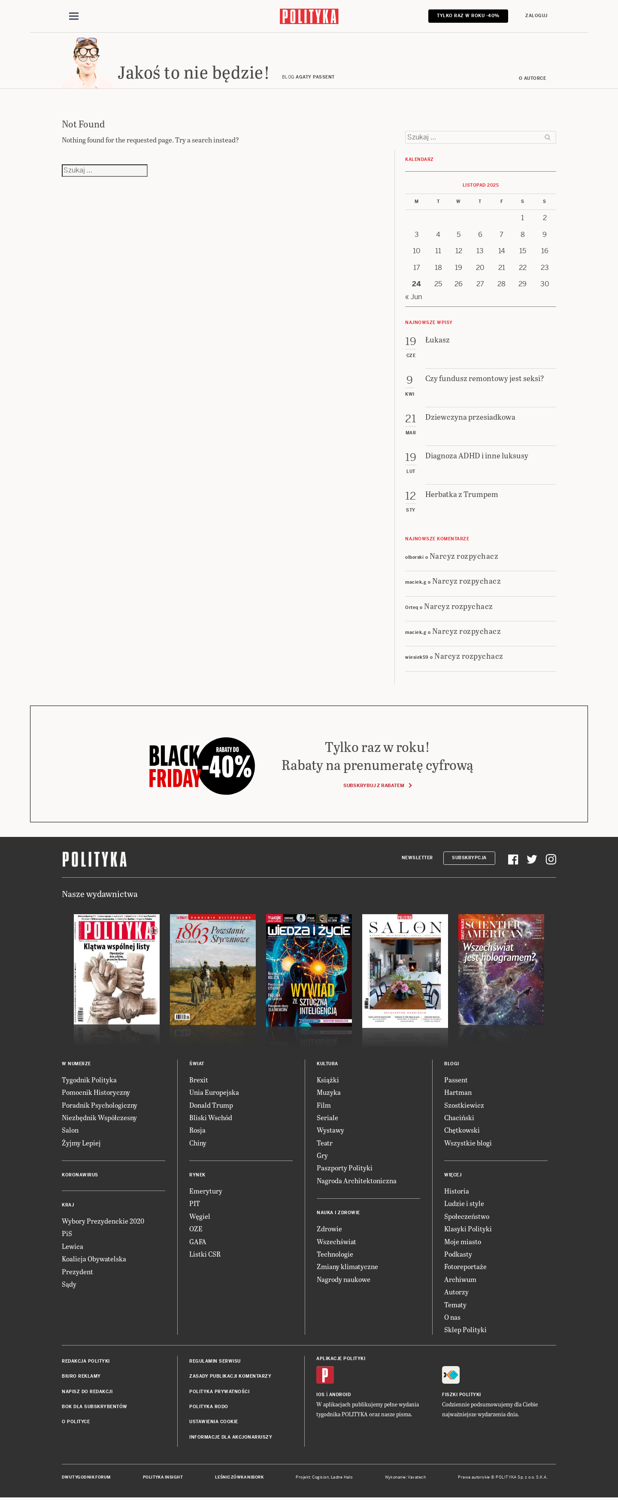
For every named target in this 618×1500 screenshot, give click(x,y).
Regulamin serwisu (215, 1361)
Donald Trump (211, 1105)
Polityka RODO (208, 1406)
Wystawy (330, 1130)
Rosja (197, 1130)
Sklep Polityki (465, 1329)
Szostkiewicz (464, 1105)
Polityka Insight (163, 1477)
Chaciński (459, 1117)
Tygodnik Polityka (89, 1080)
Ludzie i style (464, 1203)
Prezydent (77, 1271)
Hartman (458, 1092)
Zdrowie (329, 1228)
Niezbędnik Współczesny (99, 1117)
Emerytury (205, 1191)
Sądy (69, 1284)
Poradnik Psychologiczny (99, 1105)
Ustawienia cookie (213, 1421)
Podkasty (458, 1254)
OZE (196, 1228)
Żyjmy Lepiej (81, 1143)
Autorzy (456, 1292)
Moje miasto (462, 1241)
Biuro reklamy (81, 1376)
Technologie (335, 1254)
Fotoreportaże (465, 1266)
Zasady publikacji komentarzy (230, 1376)
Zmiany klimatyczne (347, 1266)
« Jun (413, 296)
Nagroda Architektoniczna (357, 1180)
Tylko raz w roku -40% (468, 15)
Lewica (72, 1246)
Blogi (451, 1064)
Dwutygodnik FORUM (86, 1477)
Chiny (197, 1143)
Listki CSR (205, 1254)
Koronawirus (80, 1175)
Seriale (327, 1117)
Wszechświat (336, 1241)
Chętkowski (462, 1130)
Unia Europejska (214, 1092)
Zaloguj (536, 15)
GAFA (197, 1241)
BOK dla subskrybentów (94, 1406)
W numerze (76, 1064)
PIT (194, 1203)
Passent (456, 1080)
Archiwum (460, 1279)
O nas (452, 1317)
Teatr (325, 1143)
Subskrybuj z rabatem (377, 785)
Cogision (320, 1477)
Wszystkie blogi (468, 1143)
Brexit (198, 1080)
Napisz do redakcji (87, 1391)
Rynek (197, 1175)
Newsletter (417, 858)
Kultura (327, 1064)
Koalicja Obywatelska (94, 1259)
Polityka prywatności (219, 1391)
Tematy (455, 1304)
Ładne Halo (342, 1477)
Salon (70, 1130)
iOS (320, 1394)
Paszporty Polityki (345, 1168)
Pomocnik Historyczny (96, 1092)
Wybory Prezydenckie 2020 (103, 1221)
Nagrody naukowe (343, 1279)
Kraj (68, 1205)
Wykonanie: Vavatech (405, 1477)
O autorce (532, 78)
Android (340, 1394)
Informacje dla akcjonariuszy (230, 1437)
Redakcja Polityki (86, 1361)
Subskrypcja (469, 858)
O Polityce (76, 1421)
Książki (328, 1080)
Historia (456, 1191)
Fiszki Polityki (461, 1394)
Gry (322, 1155)
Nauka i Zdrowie (338, 1212)
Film (324, 1105)
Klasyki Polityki (468, 1228)
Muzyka (329, 1092)
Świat (196, 1064)
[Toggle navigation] (74, 16)
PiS (67, 1233)
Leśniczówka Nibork (239, 1477)
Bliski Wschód (210, 1117)
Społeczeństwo (466, 1216)
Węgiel (199, 1216)
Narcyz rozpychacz (464, 555)
